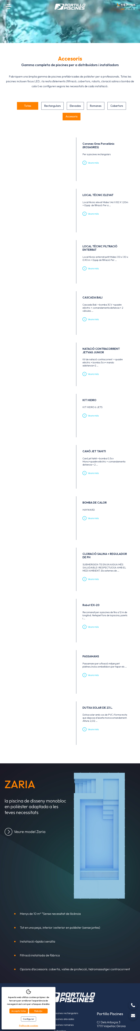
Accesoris (72, 116)
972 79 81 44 (128, 4)
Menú (8, 6)
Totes (27, 106)
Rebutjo (38, 1010)
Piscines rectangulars (66, 1013)
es (129, 9)
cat (123, 9)
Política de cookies (28, 1025)
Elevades (75, 106)
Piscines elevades (64, 1019)
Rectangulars (52, 106)
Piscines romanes (64, 1024)
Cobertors (116, 106)
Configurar (28, 1018)
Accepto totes (18, 1010)
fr (134, 9)
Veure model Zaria (29, 831)
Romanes (95, 106)
